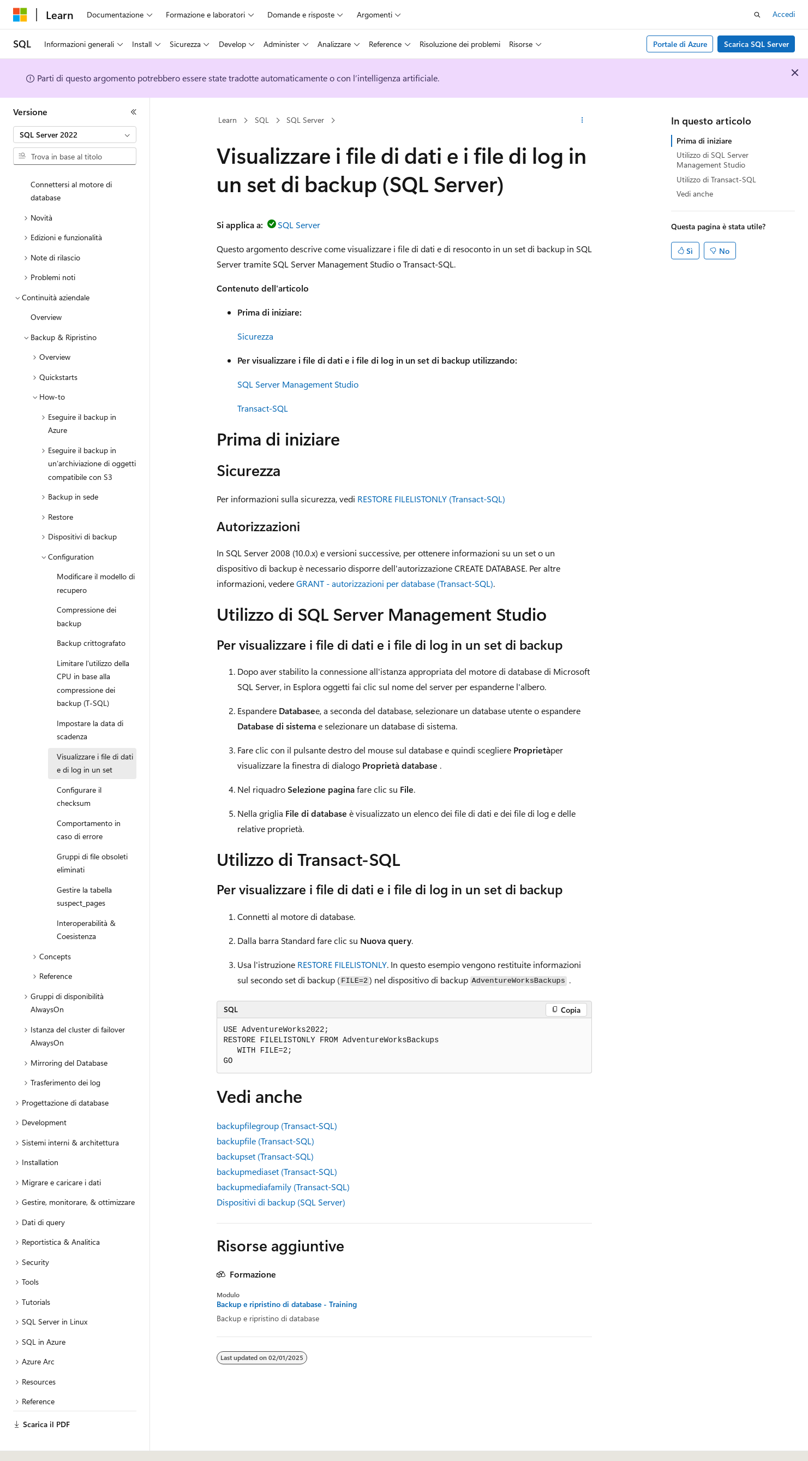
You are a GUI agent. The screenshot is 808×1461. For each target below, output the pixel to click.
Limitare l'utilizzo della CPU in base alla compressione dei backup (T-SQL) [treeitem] (93, 653)
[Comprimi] (133, 112)
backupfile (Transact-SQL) (265, 1141)
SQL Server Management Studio (297, 384)
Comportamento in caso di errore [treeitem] (89, 800)
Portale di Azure (680, 44)
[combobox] (74, 135)
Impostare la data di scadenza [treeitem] (90, 700)
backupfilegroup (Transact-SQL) (277, 1125)
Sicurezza (255, 336)
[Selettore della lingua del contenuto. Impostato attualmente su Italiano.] (37, 1443)
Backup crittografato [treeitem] (91, 613)
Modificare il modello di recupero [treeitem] (96, 553)
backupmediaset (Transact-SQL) (277, 1171)
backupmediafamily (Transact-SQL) (283, 1186)
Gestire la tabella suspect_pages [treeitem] (84, 866)
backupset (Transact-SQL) (265, 1156)
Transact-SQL (262, 408)
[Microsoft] (20, 15)
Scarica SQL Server (756, 44)
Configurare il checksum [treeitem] (79, 767)
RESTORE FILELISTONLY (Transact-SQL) (431, 498)
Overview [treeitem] (46, 287)
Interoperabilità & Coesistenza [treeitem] (86, 900)
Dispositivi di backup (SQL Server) (281, 1202)
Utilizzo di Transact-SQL (716, 179)
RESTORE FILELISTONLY (342, 964)
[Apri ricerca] (757, 15)
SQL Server (305, 120)
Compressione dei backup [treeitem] (86, 586)
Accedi (784, 14)
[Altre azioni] (581, 120)
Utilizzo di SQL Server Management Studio (713, 160)
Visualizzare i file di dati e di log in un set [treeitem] (95, 733)
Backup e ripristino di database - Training (287, 1304)
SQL (262, 120)
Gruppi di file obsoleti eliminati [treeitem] (92, 833)
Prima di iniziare (704, 140)
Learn (227, 120)
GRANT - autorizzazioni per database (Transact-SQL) (394, 583)
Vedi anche (695, 193)
